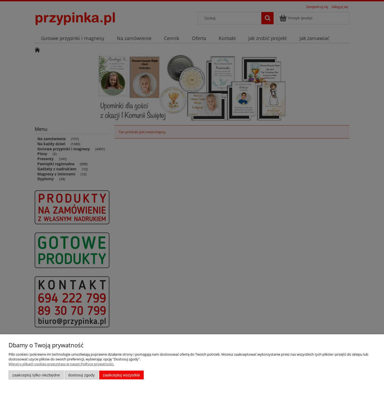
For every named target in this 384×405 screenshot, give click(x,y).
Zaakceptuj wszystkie (121, 375)
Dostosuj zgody (81, 375)
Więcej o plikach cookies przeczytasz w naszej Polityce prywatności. (61, 363)
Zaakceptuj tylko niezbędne (36, 375)
